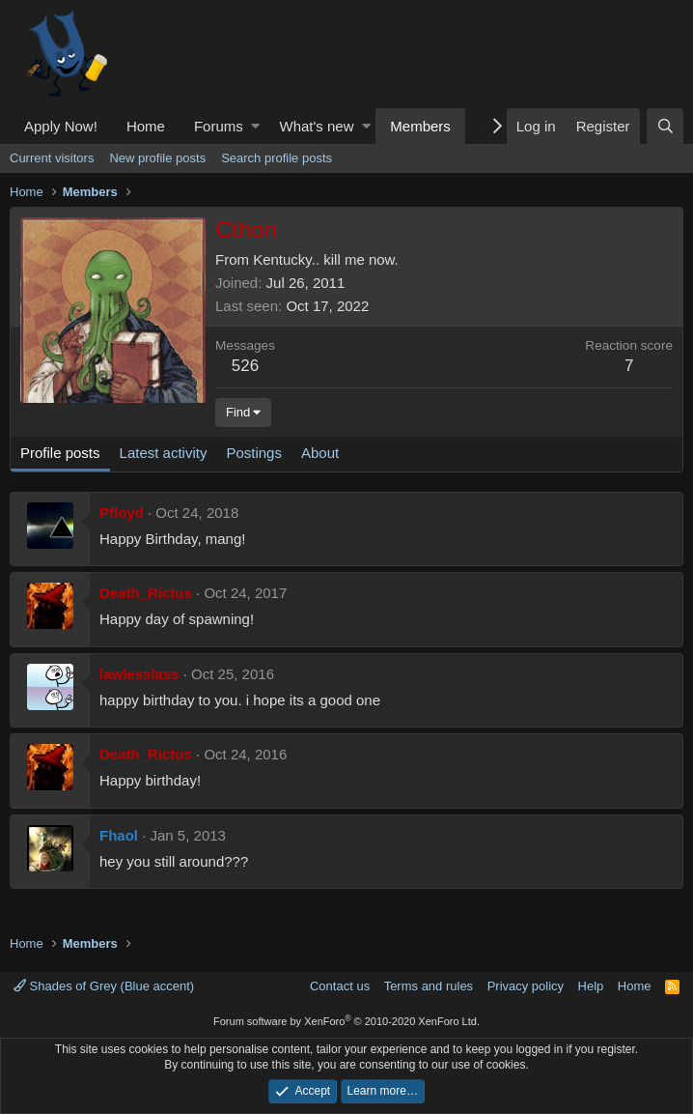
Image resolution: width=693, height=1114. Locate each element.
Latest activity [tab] (164, 452)
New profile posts (157, 158)
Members (420, 126)
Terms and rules (428, 986)
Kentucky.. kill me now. (326, 259)
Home (145, 126)
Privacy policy (525, 986)
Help (591, 986)
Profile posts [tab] (60, 452)
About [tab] (320, 452)
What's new (316, 126)
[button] (255, 126)
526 (245, 366)
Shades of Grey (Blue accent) (104, 986)
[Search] (665, 126)
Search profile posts (276, 158)
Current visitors (52, 158)
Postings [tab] (254, 452)
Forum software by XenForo (346, 1021)
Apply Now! (60, 126)
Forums (218, 126)
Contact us (340, 986)
